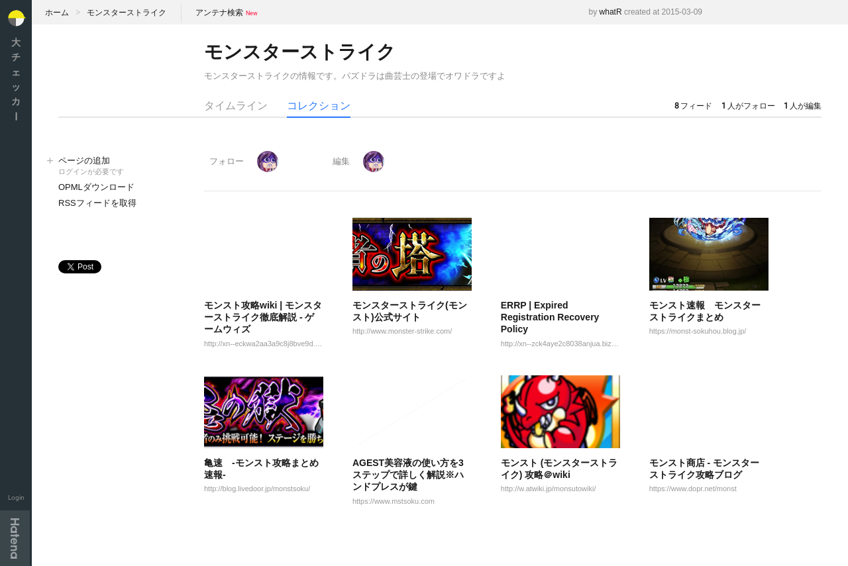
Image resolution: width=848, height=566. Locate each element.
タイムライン (236, 105)
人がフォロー (748, 106)
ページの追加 (118, 166)
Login (16, 497)
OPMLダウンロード (96, 187)
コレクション (318, 105)
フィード (693, 106)
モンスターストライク (126, 12)
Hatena (15, 538)
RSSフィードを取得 (97, 203)
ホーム (57, 12)
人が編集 (803, 106)
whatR (611, 12)
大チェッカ (16, 79)
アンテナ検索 (219, 12)
